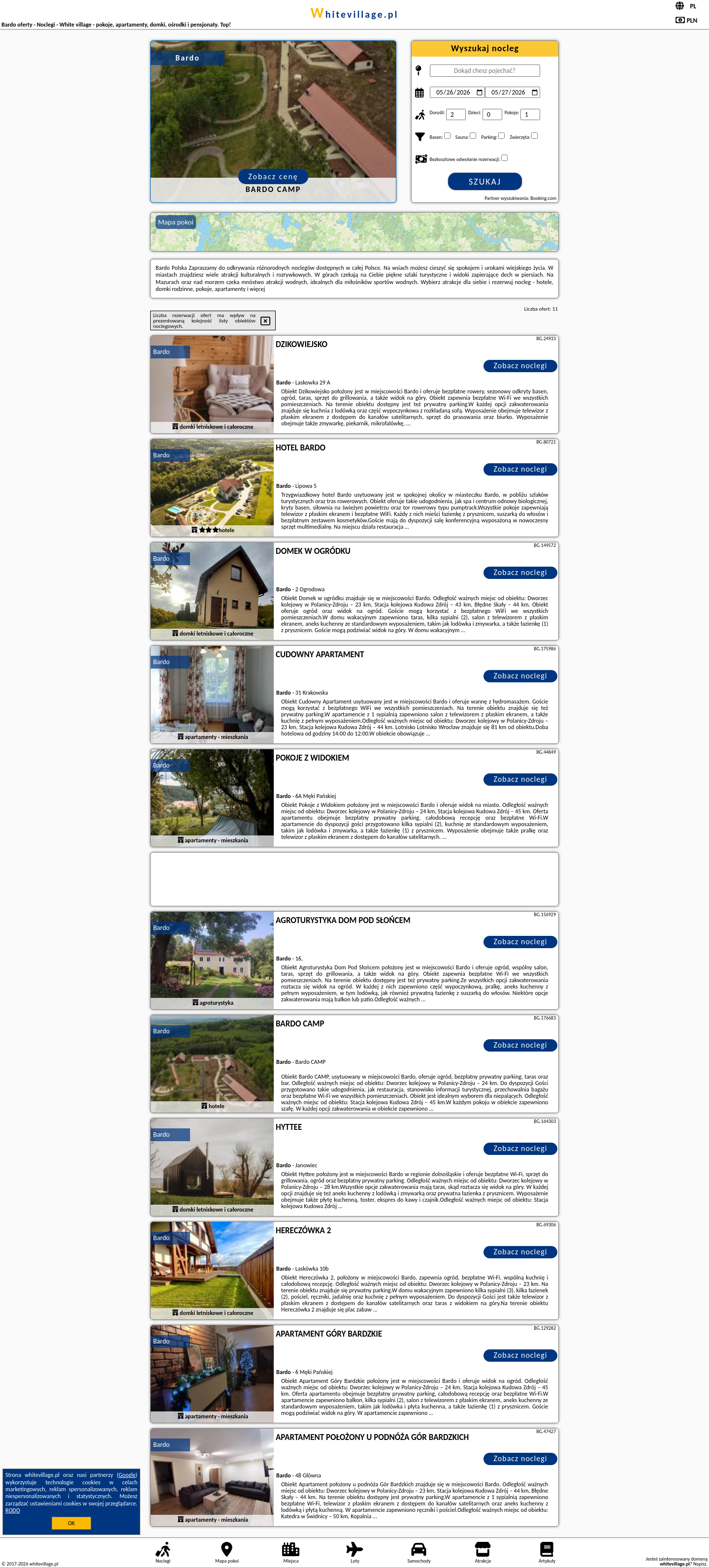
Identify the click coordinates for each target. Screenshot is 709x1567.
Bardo (161, 352)
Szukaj (485, 181)
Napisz (700, 1564)
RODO (12, 1510)
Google (127, 1474)
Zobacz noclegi (521, 365)
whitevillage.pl (355, 14)
